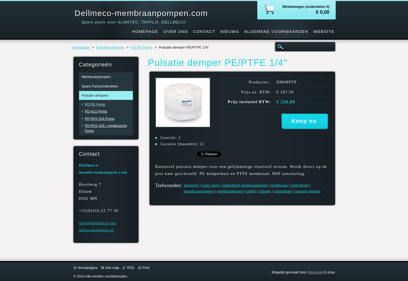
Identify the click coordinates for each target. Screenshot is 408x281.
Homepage (81, 47)
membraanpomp (230, 191)
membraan (279, 185)
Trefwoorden (168, 185)
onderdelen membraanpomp (245, 185)
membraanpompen (199, 191)
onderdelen (299, 185)
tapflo (251, 191)
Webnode (315, 272)
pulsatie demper (308, 191)
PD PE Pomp (141, 47)
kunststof (191, 185)
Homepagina (87, 268)
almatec (265, 191)
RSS (130, 268)
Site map (112, 268)
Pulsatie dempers (110, 47)
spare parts (210, 185)
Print (146, 268)
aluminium (283, 191)
